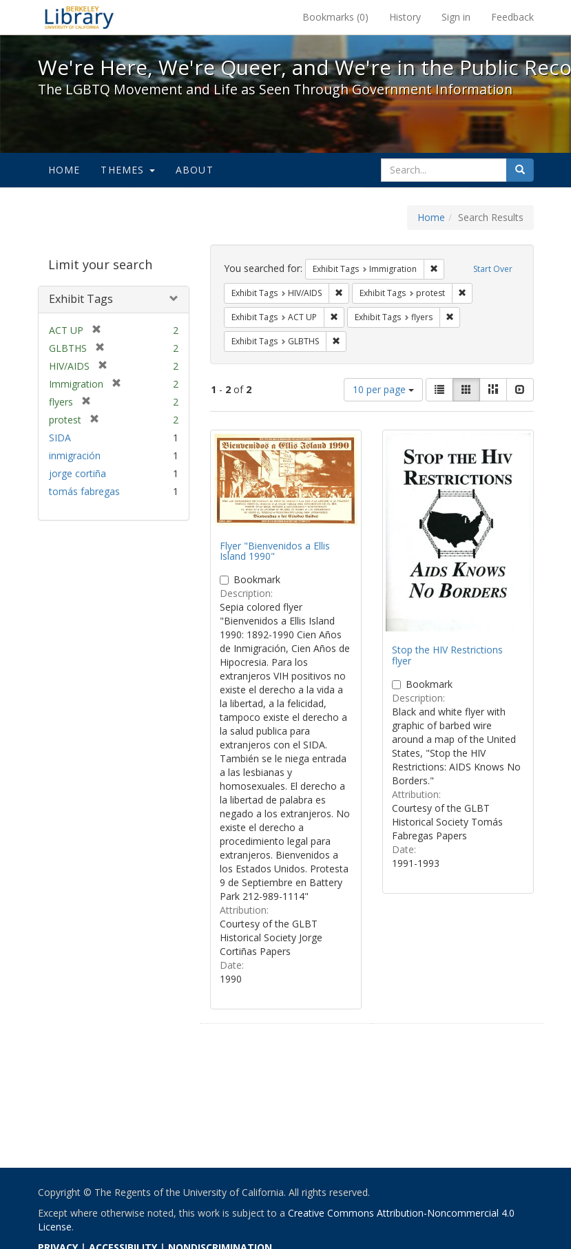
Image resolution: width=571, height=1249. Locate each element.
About (195, 169)
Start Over (492, 269)
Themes (127, 169)
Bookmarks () (335, 16)
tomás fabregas (84, 491)
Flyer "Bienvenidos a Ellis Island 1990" (275, 551)
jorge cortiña (77, 473)
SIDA (60, 437)
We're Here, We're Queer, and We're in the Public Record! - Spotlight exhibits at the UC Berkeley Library (79, 17)
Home (64, 169)
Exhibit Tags (81, 298)
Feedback (512, 16)
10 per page (383, 389)
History (405, 16)
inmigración (75, 455)
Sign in (456, 16)
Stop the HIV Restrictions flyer (447, 655)
